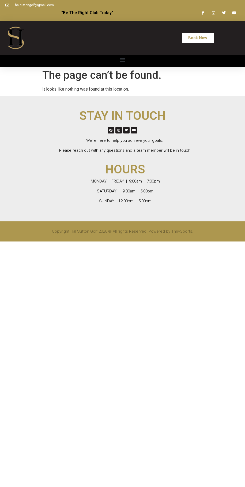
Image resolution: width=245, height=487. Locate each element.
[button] (198, 38)
